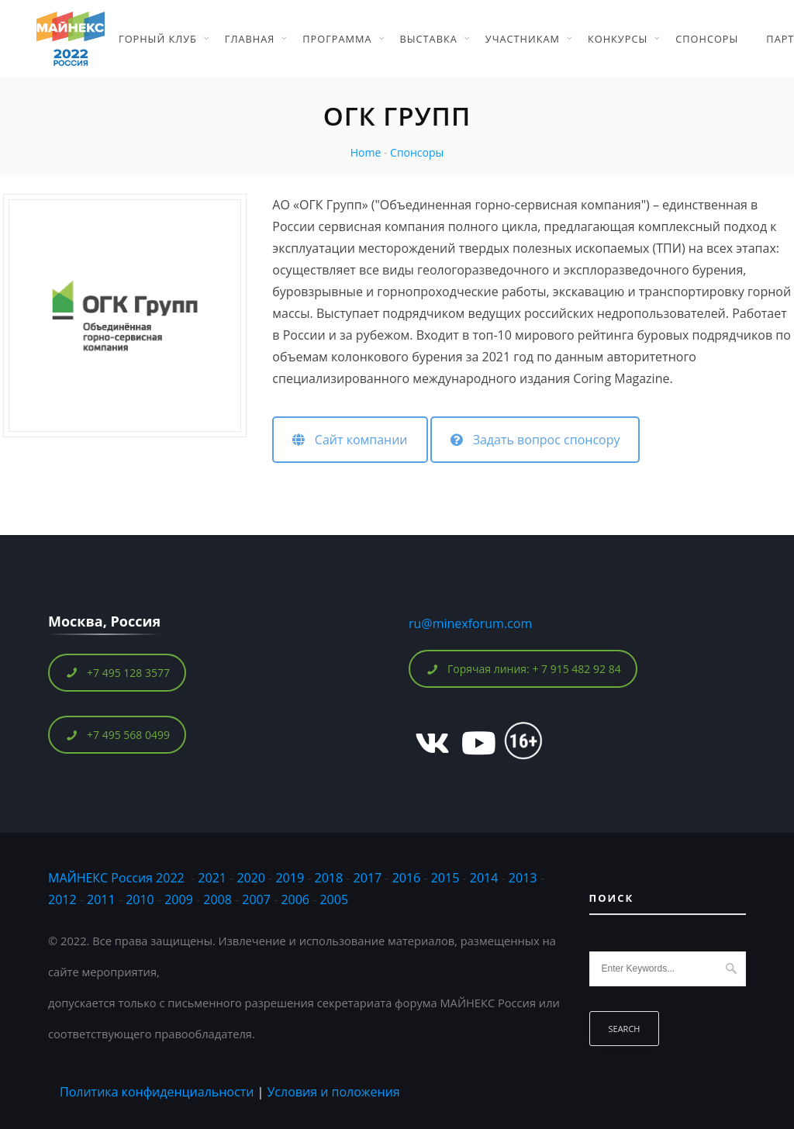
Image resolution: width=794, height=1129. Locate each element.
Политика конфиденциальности (157, 1091)
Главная (249, 39)
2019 (289, 877)
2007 (256, 899)
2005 (333, 899)
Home (365, 152)
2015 (445, 877)
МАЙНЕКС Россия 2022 (116, 877)
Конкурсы (617, 39)
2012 (62, 899)
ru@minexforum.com (470, 623)
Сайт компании (349, 439)
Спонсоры (706, 39)
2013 (523, 877)
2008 (217, 899)
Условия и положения (333, 1091)
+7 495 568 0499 (117, 734)
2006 (295, 899)
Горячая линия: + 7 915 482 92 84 (523, 668)
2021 (212, 877)
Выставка (428, 39)
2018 (331, 877)
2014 (484, 877)
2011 (101, 899)
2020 (250, 877)
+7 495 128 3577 (117, 672)
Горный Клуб (158, 39)
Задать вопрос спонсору (535, 439)
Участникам (522, 39)
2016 (406, 877)
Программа (336, 39)
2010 (140, 899)
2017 (368, 877)
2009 (178, 899)
